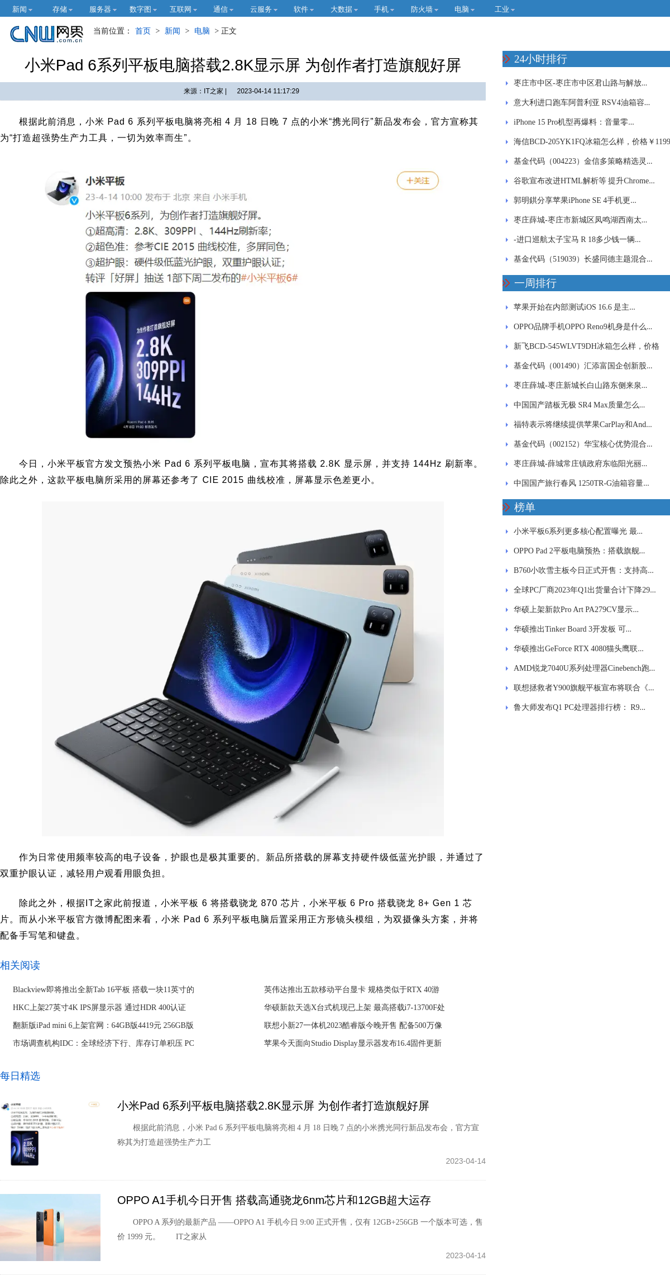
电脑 (202, 31)
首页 (143, 31)
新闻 (172, 31)
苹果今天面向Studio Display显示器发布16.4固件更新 (353, 1043)
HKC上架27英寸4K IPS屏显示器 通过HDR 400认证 (99, 1007)
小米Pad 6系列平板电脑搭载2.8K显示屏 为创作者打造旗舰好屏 (273, 1105)
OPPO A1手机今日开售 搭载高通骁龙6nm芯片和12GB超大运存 (274, 1200)
